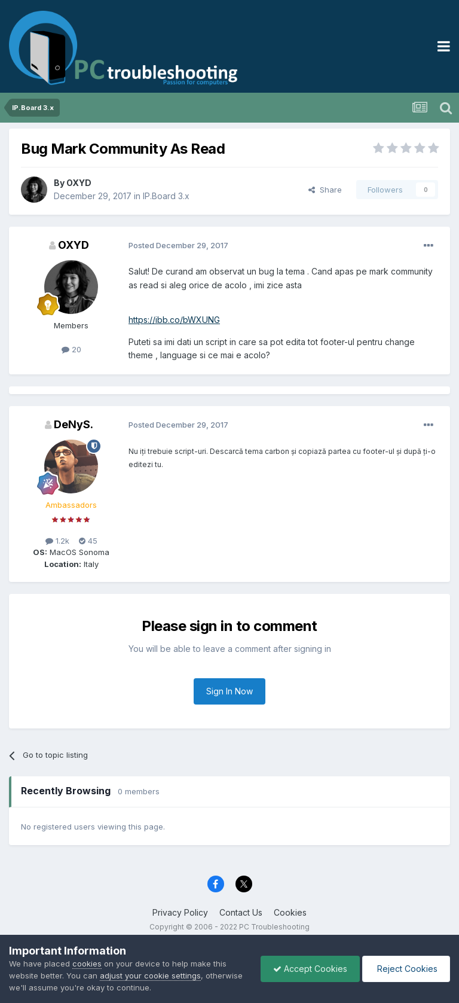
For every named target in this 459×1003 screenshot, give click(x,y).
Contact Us (240, 912)
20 (71, 349)
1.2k (57, 540)
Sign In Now (229, 691)
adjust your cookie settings (150, 975)
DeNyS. (73, 424)
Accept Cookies (310, 969)
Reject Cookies (406, 969)
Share (325, 189)
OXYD (78, 183)
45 (88, 540)
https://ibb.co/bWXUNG (174, 320)
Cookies (290, 912)
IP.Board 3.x (166, 196)
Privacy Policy (180, 912)
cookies (87, 963)
